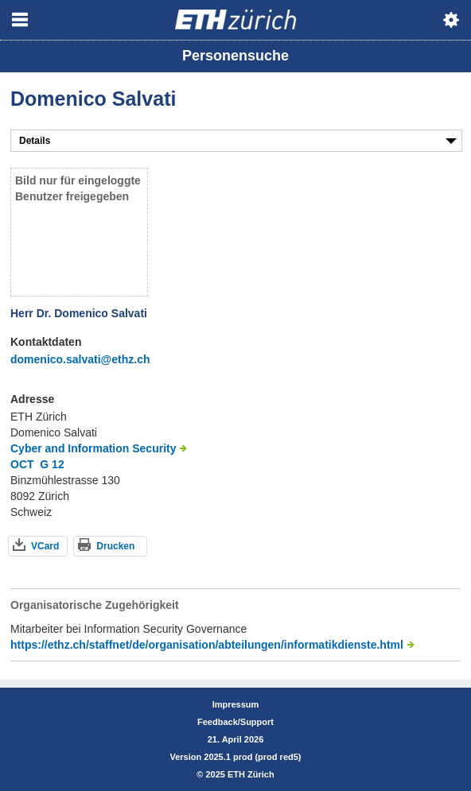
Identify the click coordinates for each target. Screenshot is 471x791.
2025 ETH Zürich (239, 774)
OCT (22, 464)
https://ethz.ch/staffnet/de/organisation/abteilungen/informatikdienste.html (206, 644)
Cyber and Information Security (93, 448)
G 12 (52, 464)
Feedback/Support (235, 722)
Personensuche (235, 56)
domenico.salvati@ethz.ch (80, 359)
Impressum (235, 704)
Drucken (115, 546)
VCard (45, 546)
